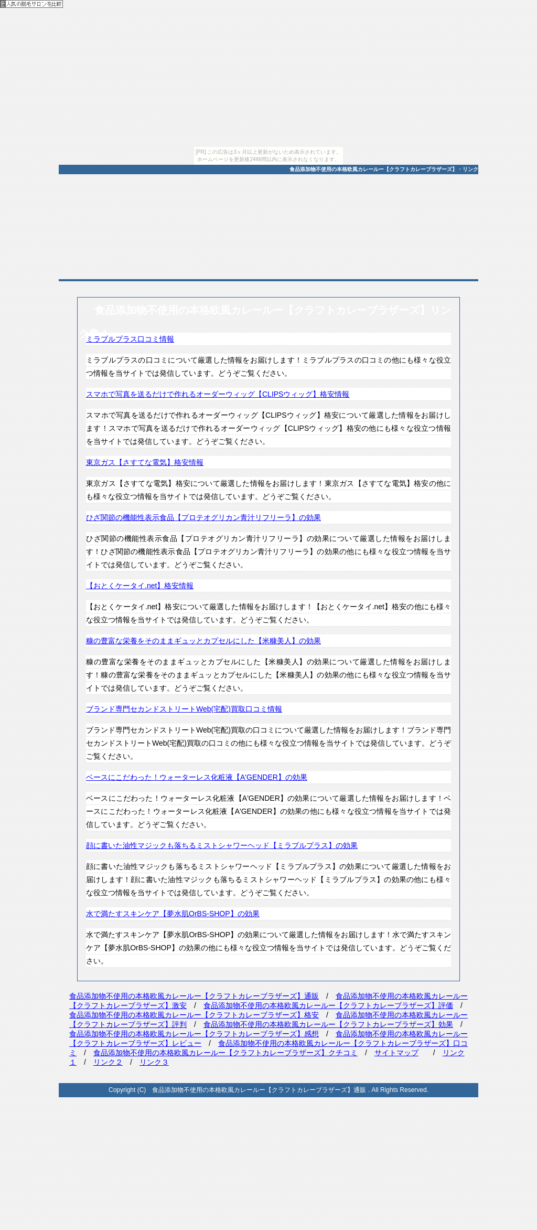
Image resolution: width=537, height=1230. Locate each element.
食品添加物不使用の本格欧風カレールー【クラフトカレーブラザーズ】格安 (194, 1015)
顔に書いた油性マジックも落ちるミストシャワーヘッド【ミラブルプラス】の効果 (222, 845)
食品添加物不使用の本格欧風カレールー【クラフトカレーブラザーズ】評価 (328, 1005)
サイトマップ (396, 1052)
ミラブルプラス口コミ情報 (130, 339)
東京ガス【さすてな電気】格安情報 (144, 462)
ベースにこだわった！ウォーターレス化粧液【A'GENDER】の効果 (196, 777)
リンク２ (108, 1062)
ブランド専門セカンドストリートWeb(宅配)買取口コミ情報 (184, 709)
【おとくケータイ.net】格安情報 (140, 585)
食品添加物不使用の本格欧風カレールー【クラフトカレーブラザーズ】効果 (328, 1024)
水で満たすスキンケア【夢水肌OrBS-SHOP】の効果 (173, 913)
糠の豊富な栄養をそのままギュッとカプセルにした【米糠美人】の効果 (203, 641)
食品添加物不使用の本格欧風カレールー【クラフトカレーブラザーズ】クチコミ (225, 1052)
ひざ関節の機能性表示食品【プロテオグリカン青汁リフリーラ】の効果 (203, 517)
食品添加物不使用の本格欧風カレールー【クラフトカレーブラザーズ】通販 (194, 996)
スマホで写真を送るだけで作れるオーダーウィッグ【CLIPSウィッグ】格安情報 (217, 394)
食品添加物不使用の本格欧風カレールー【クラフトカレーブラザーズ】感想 (194, 1034)
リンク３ (154, 1062)
